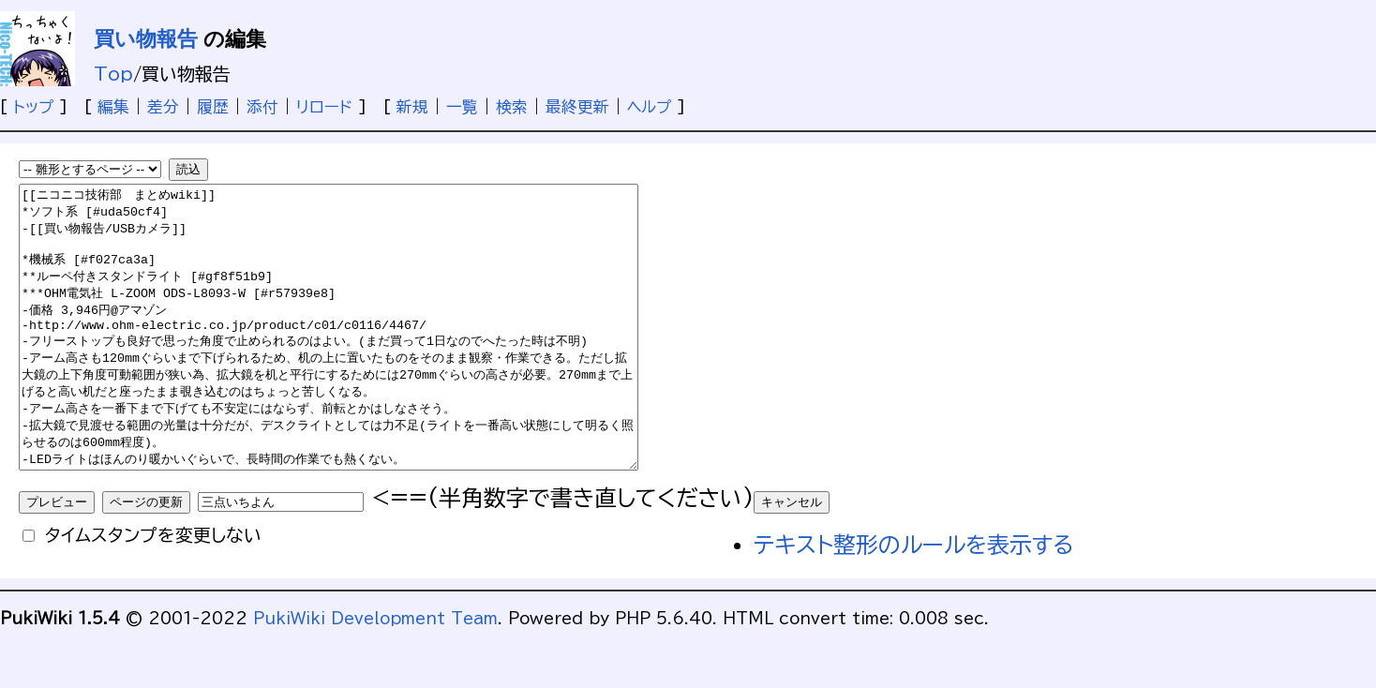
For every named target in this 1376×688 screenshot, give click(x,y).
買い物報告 (146, 39)
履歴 (213, 106)
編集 (113, 106)
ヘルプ (649, 106)
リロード (324, 106)
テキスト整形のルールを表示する (914, 601)
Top (113, 73)
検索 (512, 106)
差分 (163, 106)
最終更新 (577, 106)
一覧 (462, 106)
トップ (33, 106)
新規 (412, 106)
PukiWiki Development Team (375, 674)
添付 (262, 106)
